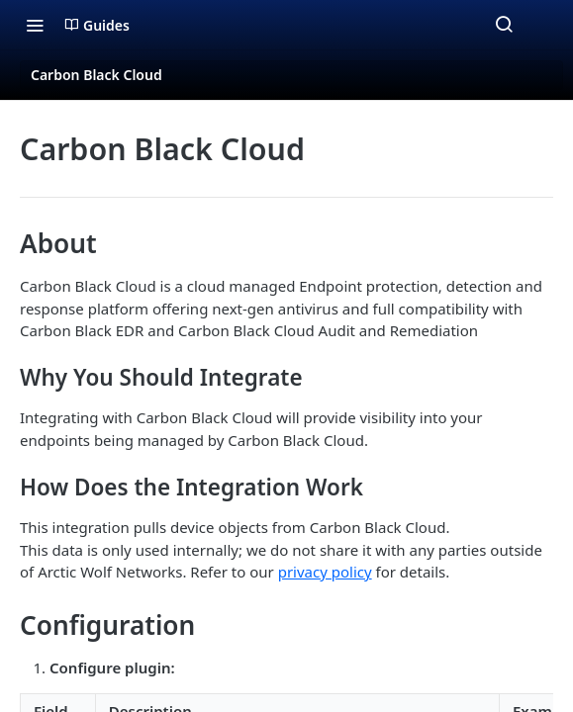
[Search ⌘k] (504, 25)
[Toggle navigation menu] (34, 25)
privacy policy (325, 571)
